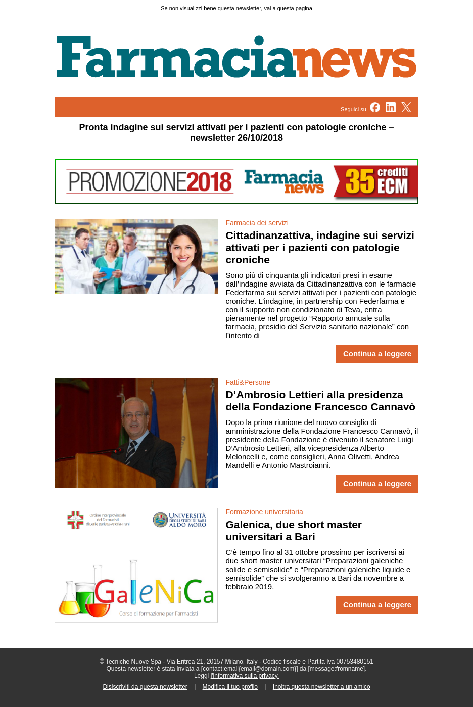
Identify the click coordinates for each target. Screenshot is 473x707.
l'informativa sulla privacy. (245, 675)
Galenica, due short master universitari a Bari (293, 530)
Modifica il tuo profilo (230, 686)
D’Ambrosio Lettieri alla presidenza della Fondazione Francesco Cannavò (320, 400)
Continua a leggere (377, 354)
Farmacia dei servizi (256, 223)
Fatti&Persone (247, 382)
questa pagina (294, 8)
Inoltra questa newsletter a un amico (321, 686)
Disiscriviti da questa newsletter (145, 686)
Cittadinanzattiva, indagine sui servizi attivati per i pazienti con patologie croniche (319, 247)
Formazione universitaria (264, 512)
